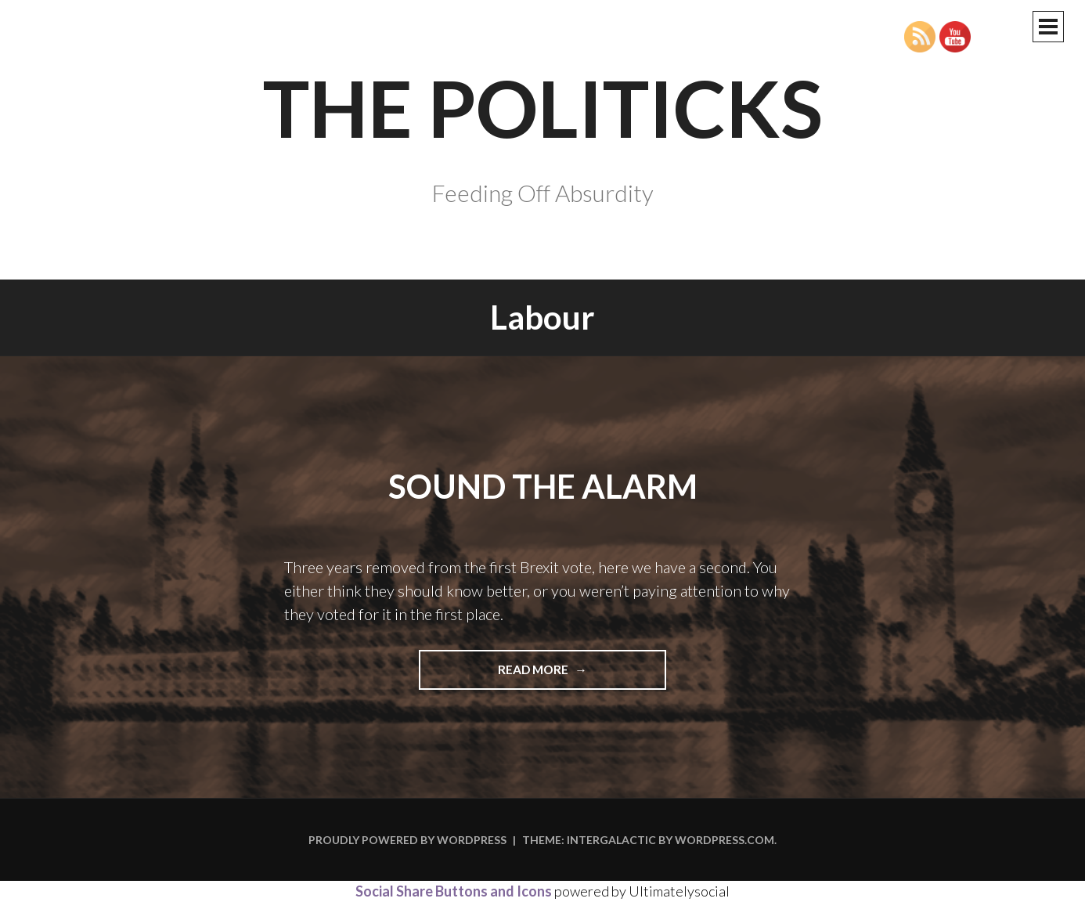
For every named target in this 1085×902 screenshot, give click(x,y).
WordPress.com (724, 839)
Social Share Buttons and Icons (453, 891)
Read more (558, 675)
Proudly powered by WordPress (407, 839)
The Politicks (543, 107)
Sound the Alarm (543, 486)
